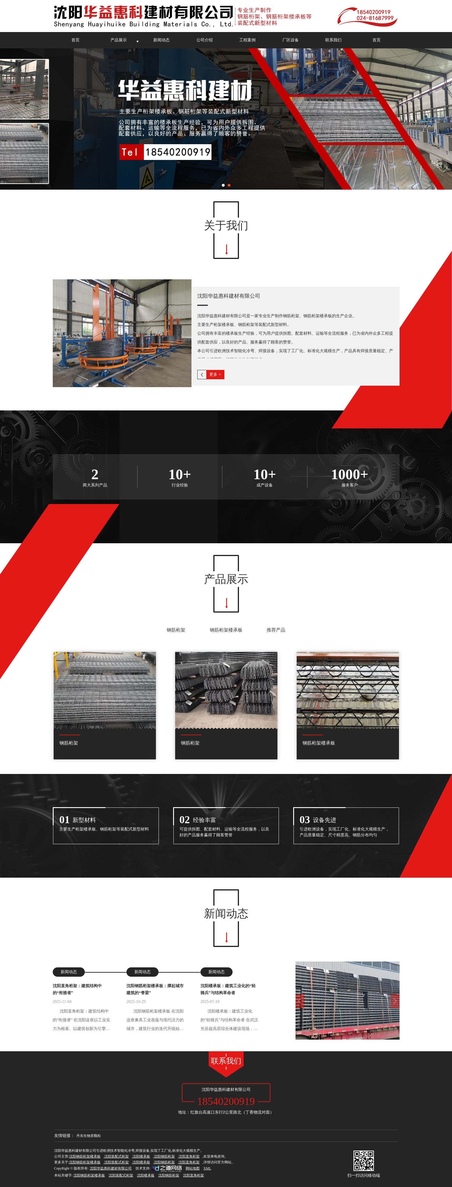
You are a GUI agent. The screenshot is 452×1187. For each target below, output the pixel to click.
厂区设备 (290, 40)
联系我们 (333, 40)
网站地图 (193, 1168)
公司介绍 (204, 40)
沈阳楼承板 (141, 1156)
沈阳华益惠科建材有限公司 (111, 1168)
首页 (75, 40)
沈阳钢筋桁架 (164, 1156)
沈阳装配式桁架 (116, 1156)
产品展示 (118, 40)
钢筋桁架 (176, 629)
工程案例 (247, 40)
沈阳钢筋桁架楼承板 (85, 1156)
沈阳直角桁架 (189, 1156)
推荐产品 (276, 629)
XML (207, 1168)
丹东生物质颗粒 (88, 1136)
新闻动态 (161, 40)
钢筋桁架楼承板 (226, 629)
